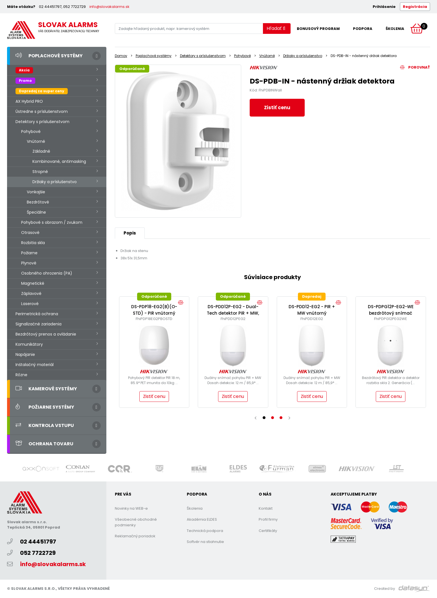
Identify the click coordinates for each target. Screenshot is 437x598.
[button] (264, 417)
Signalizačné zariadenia (39, 324)
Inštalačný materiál (35, 364)
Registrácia (415, 6)
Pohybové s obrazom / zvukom (51, 222)
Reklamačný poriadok (135, 536)
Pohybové (31, 131)
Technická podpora (205, 530)
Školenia (395, 28)
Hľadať (276, 28)
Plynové (28, 263)
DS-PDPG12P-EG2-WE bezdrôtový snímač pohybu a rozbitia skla (390, 313)
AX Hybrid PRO (29, 101)
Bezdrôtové (38, 202)
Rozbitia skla (33, 243)
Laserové (30, 303)
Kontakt (266, 508)
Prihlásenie (384, 6)
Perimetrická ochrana (37, 314)
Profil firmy (268, 519)
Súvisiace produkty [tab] (272, 277)
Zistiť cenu (277, 107)
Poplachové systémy (49, 55)
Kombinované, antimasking (59, 161)
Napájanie (25, 354)
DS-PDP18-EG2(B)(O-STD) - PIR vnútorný (154, 310)
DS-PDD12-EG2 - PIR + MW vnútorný (312, 310)
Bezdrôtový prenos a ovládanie (46, 334)
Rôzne (21, 375)
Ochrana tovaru (44, 444)
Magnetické (32, 283)
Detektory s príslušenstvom (42, 121)
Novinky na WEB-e (131, 508)
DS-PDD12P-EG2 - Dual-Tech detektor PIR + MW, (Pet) (233, 313)
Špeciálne (36, 212)
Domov (121, 55)
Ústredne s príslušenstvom (42, 111)
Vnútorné (36, 141)
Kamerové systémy (46, 388)
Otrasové (30, 232)
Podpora (362, 28)
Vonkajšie (36, 192)
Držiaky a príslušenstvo (54, 182)
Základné (41, 151)
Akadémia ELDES (202, 519)
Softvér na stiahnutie (205, 541)
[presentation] (255, 417)
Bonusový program (318, 28)
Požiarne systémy (45, 407)
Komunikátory (29, 344)
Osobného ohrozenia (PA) (46, 273)
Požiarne (29, 253)
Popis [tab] (130, 233)
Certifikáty (268, 530)
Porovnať (415, 67)
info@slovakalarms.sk (109, 6)
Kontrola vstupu (45, 425)
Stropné (40, 171)
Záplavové (31, 293)
